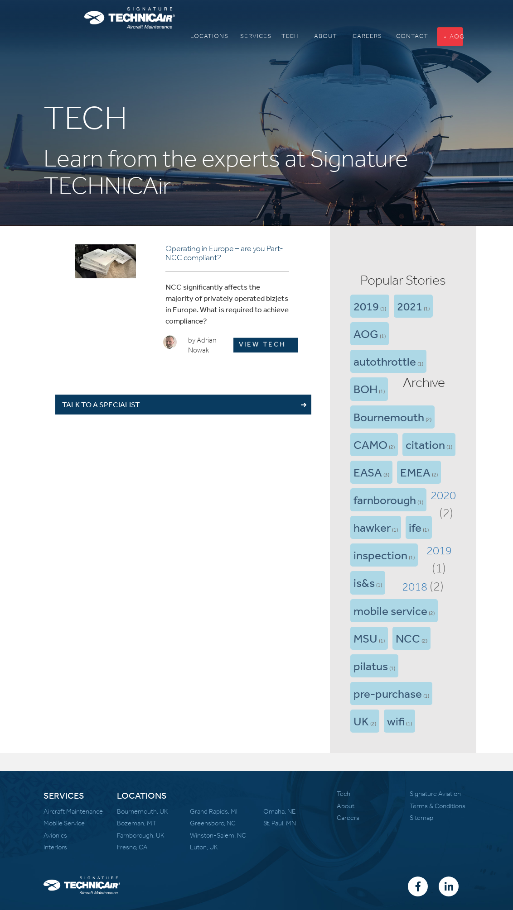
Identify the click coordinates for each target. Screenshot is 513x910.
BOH (365, 388)
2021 (409, 306)
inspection (380, 555)
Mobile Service (64, 823)
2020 (443, 495)
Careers (348, 818)
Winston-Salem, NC (218, 835)
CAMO (370, 444)
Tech (285, 36)
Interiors (55, 847)
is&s (364, 582)
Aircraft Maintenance (73, 811)
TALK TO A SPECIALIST (101, 404)
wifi (396, 721)
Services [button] (248, 36)
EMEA (415, 472)
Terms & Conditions (437, 806)
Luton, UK (204, 847)
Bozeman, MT (136, 823)
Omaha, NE (279, 811)
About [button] (320, 36)
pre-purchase (387, 693)
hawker (372, 527)
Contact (404, 36)
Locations (199, 36)
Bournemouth (388, 417)
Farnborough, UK (141, 835)
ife (415, 527)
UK (361, 721)
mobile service (390, 610)
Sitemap (421, 818)
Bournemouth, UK (142, 811)
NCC (408, 638)
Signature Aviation (435, 794)
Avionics (55, 835)
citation (425, 444)
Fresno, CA (132, 847)
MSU (365, 638)
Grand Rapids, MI (213, 811)
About (345, 806)
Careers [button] (360, 36)
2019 (366, 306)
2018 (414, 586)
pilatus (370, 665)
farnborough (384, 499)
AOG (453, 36)
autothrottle (384, 361)
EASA (367, 472)
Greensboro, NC (213, 823)
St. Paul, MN (279, 823)
